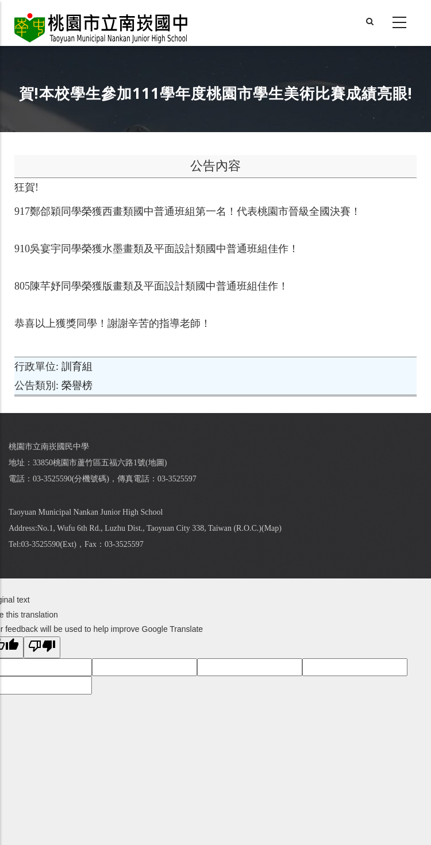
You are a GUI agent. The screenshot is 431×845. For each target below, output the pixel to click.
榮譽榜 (77, 385)
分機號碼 (90, 478)
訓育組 (77, 366)
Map (271, 528)
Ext (68, 544)
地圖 (156, 462)
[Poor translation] (42, 647)
